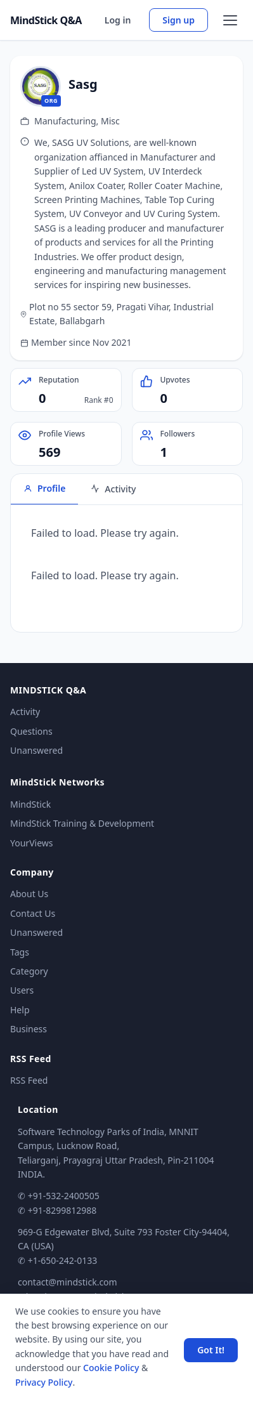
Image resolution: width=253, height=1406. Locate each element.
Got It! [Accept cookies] (210, 1350)
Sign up (178, 20)
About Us (29, 894)
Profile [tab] (44, 488)
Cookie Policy (111, 1368)
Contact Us (32, 913)
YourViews (31, 843)
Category (29, 971)
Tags (19, 952)
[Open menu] (230, 20)
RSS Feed (29, 1080)
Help (20, 1010)
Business (28, 1029)
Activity (25, 712)
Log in (118, 20)
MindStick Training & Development (82, 823)
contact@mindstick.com (67, 1282)
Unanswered (36, 750)
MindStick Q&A (46, 20)
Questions (31, 731)
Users (22, 990)
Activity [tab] (113, 489)
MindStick (30, 804)
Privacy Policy (43, 1382)
